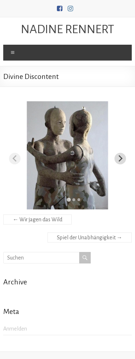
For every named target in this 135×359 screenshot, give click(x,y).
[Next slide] (120, 158)
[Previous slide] (15, 158)
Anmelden (15, 329)
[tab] (69, 199)
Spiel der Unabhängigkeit (89, 237)
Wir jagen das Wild (37, 219)
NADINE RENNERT (67, 29)
